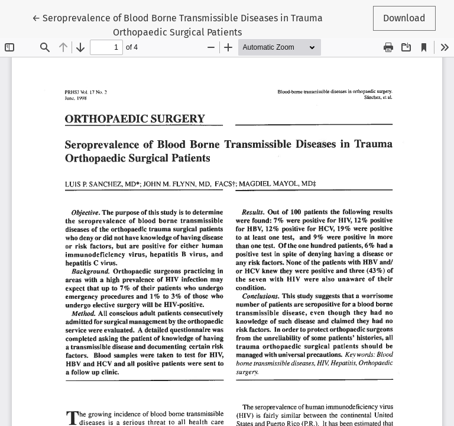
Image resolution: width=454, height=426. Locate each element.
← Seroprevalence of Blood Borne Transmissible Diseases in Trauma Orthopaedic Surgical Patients (177, 24)
